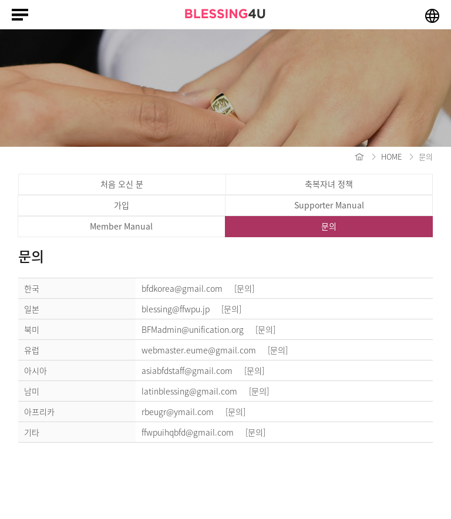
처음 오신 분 (121, 184)
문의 (328, 226)
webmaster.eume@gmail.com (219, 350)
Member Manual (121, 226)
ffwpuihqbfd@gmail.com (208, 432)
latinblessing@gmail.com (210, 391)
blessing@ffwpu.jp (196, 309)
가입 (121, 205)
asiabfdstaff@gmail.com (208, 370)
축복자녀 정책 (329, 184)
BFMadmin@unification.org (213, 329)
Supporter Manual (329, 205)
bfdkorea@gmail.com (203, 288)
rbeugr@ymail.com (198, 411)
